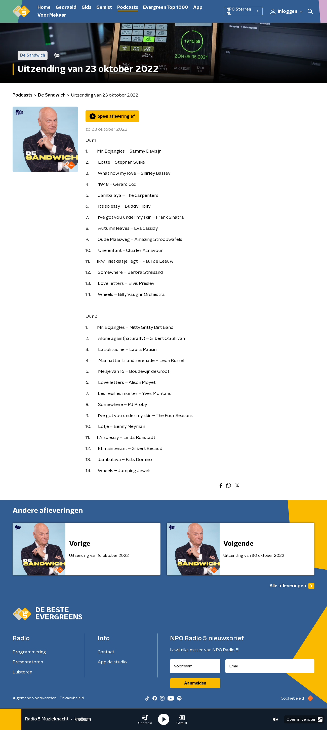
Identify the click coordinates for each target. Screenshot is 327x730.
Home (44, 7)
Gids (86, 7)
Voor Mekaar (51, 15)
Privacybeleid (72, 698)
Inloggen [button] (286, 11)
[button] (145, 719)
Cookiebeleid (292, 698)
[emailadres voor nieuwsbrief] (270, 666)
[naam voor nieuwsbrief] (195, 666)
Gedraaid (66, 7)
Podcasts (127, 7)
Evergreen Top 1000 (165, 7)
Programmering (29, 652)
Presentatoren (28, 662)
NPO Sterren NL (243, 11)
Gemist (104, 7)
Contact (106, 652)
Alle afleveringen (291, 586)
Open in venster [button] (304, 719)
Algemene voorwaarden (35, 698)
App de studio (112, 662)
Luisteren (22, 672)
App (197, 7)
